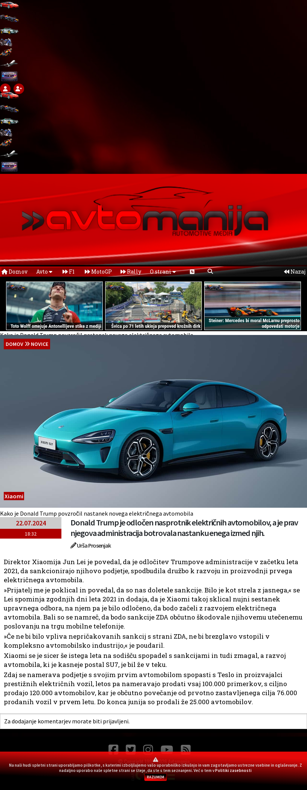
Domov (14, 271)
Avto (44, 271)
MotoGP (98, 271)
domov (14, 344)
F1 (69, 271)
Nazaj (294, 271)
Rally (131, 271)
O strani (163, 271)
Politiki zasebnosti (233, 770)
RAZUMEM (155, 777)
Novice (39, 344)
